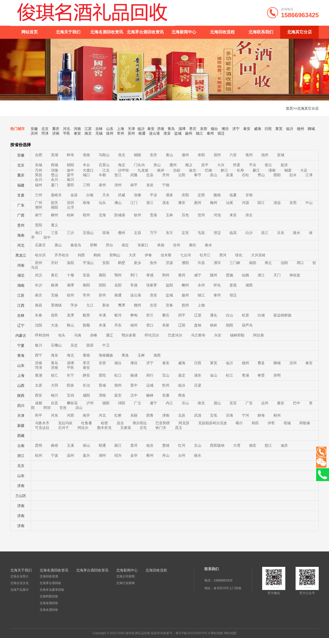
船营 (86, 315)
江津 (309, 175)
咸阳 (86, 395)
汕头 (102, 203)
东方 (169, 233)
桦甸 (134, 315)
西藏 (20, 436)
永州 (201, 285)
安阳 (105, 263)
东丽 (134, 415)
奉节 (197, 175)
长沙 (38, 285)
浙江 (20, 456)
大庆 (132, 255)
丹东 (118, 325)
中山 (309, 203)
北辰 (181, 415)
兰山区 (20, 496)
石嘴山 (56, 345)
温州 (70, 455)
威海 (257, 129)
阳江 (261, 203)
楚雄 (165, 445)
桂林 (70, 215)
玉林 (169, 215)
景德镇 (56, 305)
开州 (165, 175)
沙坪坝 (123, 170)
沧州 (176, 245)
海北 (70, 355)
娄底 (233, 285)
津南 (165, 415)
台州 (181, 455)
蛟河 (118, 315)
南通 (141, 133)
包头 (61, 335)
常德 (134, 285)
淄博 (182, 129)
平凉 (153, 195)
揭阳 (54, 207)
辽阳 (181, 325)
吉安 (153, 305)
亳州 (249, 155)
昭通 (102, 445)
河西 (70, 415)
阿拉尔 (83, 428)
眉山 (217, 403)
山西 (20, 385)
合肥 (38, 155)
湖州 (102, 455)
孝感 (149, 275)
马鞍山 (104, 155)
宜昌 (86, 275)
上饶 (201, 305)
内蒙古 (20, 335)
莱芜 (278, 129)
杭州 (38, 455)
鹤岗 (97, 255)
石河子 (63, 428)
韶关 (54, 203)
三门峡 (235, 263)
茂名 (165, 203)
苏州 (131, 133)
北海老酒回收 (49, 603)
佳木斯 (166, 255)
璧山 (54, 175)
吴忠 (74, 345)
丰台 (86, 165)
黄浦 (38, 375)
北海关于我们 (68, 32)
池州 (264, 155)
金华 (134, 455)
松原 (245, 315)
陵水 (296, 233)
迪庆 (284, 445)
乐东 (280, 233)
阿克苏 (184, 423)
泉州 (102, 185)
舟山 (165, 455)
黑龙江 (20, 255)
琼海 (105, 233)
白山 (229, 315)
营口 (149, 325)
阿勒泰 (304, 423)
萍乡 (74, 305)
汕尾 (229, 203)
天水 (105, 195)
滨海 (229, 415)
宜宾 (233, 403)
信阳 (284, 263)
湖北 (20, 275)
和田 (255, 423)
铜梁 (287, 170)
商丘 (268, 263)
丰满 (102, 315)
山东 (109, 129)
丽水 (197, 455)
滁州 (185, 155)
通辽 (109, 335)
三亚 (54, 233)
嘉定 (181, 375)
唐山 (58, 245)
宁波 (54, 455)
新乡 (137, 263)
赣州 (137, 305)
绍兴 (118, 455)
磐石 (165, 315)
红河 (181, 445)
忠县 (149, 175)
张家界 (151, 285)
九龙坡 (143, 170)
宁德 (165, 185)
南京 (88, 133)
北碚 (176, 170)
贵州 (20, 225)
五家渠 (125, 428)
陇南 (217, 195)
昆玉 (178, 428)
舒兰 (149, 315)
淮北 (121, 155)
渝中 (70, 170)
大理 (236, 445)
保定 (125, 245)
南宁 (38, 215)
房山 (157, 165)
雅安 (280, 403)
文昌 (137, 233)
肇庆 (181, 203)
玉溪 (70, 445)
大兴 (220, 165)
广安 (249, 403)
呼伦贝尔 (152, 335)
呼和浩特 (42, 335)
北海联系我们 (261, 32)
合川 (38, 179)
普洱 (134, 445)
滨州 (34, 133)
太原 (38, 385)
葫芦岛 (247, 325)
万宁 (153, 233)
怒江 (268, 445)
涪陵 (54, 170)
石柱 (245, 175)
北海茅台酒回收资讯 (145, 32)
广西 (20, 215)
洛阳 (70, 263)
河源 (245, 203)
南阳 (252, 263)
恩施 (229, 275)
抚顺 (86, 325)
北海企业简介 (19, 576)
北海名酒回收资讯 (106, 32)
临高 (233, 233)
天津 (131, 129)
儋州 (121, 233)
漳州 (118, 185)
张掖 (137, 195)
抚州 (185, 305)
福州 (38, 185)
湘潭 (70, 285)
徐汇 (54, 375)
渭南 (102, 395)
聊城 (311, 129)
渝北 (192, 170)
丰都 (102, 175)
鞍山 (70, 325)
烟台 (214, 129)
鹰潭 (121, 305)
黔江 (224, 170)
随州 (213, 275)
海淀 (121, 165)
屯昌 (201, 233)
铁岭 (213, 325)
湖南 (20, 285)
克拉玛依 (65, 423)
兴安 (217, 335)
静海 (261, 415)
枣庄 (192, 129)
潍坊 (225, 129)
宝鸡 (70, 395)
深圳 (70, 203)
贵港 (153, 215)
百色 (185, 215)
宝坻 (213, 415)
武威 (121, 195)
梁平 (70, 175)
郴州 (185, 285)
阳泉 (70, 385)
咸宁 (197, 275)
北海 (102, 215)
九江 (90, 305)
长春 (38, 315)
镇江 (199, 133)
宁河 (245, 415)
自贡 (54, 403)
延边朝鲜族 (282, 315)
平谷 (252, 165)
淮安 (167, 133)
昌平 (204, 165)
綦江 (256, 170)
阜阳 (201, 155)
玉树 (141, 355)
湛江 (149, 203)
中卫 (105, 345)
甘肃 (20, 195)
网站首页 (29, 32)
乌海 (77, 335)
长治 (86, 385)
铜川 (54, 395)
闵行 (149, 375)
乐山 (185, 403)
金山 (213, 375)
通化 (213, 315)
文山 (197, 445)
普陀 (102, 375)
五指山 (88, 233)
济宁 (236, 129)
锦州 (134, 325)
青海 (20, 355)
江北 (105, 170)
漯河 (217, 263)
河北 (66, 129)
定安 (185, 233)
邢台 (109, 245)
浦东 (197, 375)
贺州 (201, 215)
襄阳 (102, 275)
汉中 (134, 395)
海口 (38, 233)
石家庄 (40, 245)
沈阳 (38, 325)
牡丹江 (205, 255)
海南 (20, 235)
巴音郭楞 (163, 423)
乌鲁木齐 (42, 423)
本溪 (102, 325)
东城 (38, 165)
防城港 (119, 215)
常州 (120, 133)
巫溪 (229, 175)
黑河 (222, 255)
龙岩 (149, 185)
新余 (105, 305)
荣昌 (38, 175)
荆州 (165, 275)
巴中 (296, 403)
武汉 (38, 275)
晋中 (134, 385)
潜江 (261, 275)
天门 (277, 275)
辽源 (197, 315)
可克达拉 (42, 428)
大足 (303, 170)
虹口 (118, 375)
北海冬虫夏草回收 (52, 590)
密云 (268, 165)
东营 (203, 129)
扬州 (188, 133)
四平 (181, 315)
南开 (86, 415)
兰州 (38, 195)
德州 (300, 129)
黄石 (54, 275)
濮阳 (185, 263)
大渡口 (88, 170)
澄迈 (217, 233)
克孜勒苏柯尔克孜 (212, 423)
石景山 (104, 165)
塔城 (287, 423)
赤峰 (93, 335)
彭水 (293, 175)
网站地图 (217, 633)
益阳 (169, 285)
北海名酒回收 (49, 610)
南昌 (38, 305)
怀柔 (236, 165)
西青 (149, 415)
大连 (54, 325)
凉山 (79, 408)
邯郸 (93, 245)
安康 (165, 395)
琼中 (47, 237)
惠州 (197, 203)
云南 (20, 446)
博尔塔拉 (139, 423)
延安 (118, 395)
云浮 (70, 207)
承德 (160, 245)
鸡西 (81, 255)
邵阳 (102, 285)
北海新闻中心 (183, 32)
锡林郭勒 (237, 335)
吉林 (99, 129)
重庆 (55, 129)
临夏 (233, 195)
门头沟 (139, 165)
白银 (90, 195)
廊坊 (192, 245)
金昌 (74, 195)
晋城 (102, 385)
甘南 (249, 195)
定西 (201, 195)
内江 (169, 403)
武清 (197, 415)
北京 (45, 129)
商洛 (181, 395)
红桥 (118, 415)
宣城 (280, 155)
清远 (277, 203)
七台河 (185, 255)
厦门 (54, 185)
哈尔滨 (40, 255)
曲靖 (54, 445)
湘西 (249, 285)
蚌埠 (70, 155)
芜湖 (54, 155)
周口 (300, 263)
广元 (137, 403)
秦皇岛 (75, 245)
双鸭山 (114, 255)
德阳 (105, 403)
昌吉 (120, 423)
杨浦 (134, 375)
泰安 (150, 129)
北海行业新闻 (125, 583)
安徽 (34, 129)
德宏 (252, 445)
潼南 (272, 170)
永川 (54, 179)
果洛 (125, 355)
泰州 (210, 133)
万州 (38, 170)
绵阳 (121, 403)
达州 (264, 403)
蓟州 (277, 415)
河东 (54, 415)
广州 (38, 203)
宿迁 (221, 133)
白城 (261, 315)
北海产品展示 (19, 590)
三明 (86, 185)
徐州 (109, 133)
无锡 (99, 133)
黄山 (169, 155)
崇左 (249, 215)
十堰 (70, 275)
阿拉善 (258, 335)
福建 (20, 185)
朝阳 (70, 165)
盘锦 (197, 325)
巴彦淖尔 (175, 335)
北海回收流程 (222, 32)
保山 (86, 445)
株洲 (54, 285)
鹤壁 (121, 263)
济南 (160, 129)
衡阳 (86, 285)
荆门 (134, 275)
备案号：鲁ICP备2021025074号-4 (186, 633)
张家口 (143, 245)
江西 (20, 305)
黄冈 (181, 275)
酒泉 (169, 195)
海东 (54, 355)
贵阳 (38, 225)
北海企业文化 (19, 583)
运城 (149, 385)
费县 (261, 363)
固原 (90, 345)
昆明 (38, 445)
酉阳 (277, 175)
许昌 (201, 263)
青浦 (245, 375)
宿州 (217, 155)
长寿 (240, 170)
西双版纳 (217, 445)
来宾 (233, 215)
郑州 (38, 263)
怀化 (217, 285)
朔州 (118, 385)
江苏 (88, 129)
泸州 (90, 403)
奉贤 (261, 375)
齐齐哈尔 (61, 255)
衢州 (149, 455)
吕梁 (197, 385)
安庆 (153, 155)
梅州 (213, 203)
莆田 (70, 185)
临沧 (149, 445)
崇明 (277, 375)
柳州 (54, 215)
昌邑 (54, 315)
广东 (20, 205)
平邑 (66, 133)
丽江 (118, 445)
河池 (217, 215)
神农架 (294, 275)
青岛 (171, 129)
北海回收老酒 (49, 576)
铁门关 (161, 428)
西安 (38, 395)
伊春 (148, 255)
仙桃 (245, 275)
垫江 (118, 175)
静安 (86, 375)
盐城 (177, 133)
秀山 (261, 175)
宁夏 (20, 345)
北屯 (143, 428)
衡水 (208, 245)
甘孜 (63, 408)
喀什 (239, 423)
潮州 (38, 207)
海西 (157, 355)
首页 (289, 108)
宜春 (169, 305)
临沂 (141, 129)
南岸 (160, 170)
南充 (201, 403)
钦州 (137, 215)
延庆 (284, 165)
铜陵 (137, 155)
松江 (229, 375)
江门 (134, 203)
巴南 (208, 170)
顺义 (189, 165)
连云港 (154, 133)
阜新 (165, 325)
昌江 (264, 233)
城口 (86, 175)
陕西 (20, 395)
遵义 (54, 225)
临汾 (181, 385)
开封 (54, 263)
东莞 (293, 203)
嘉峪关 (56, 195)
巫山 (213, 175)
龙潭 (70, 315)
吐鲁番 (86, 423)
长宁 (70, 375)
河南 (77, 129)
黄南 (86, 355)
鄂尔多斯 (129, 335)
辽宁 (20, 325)
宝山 (165, 375)
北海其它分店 (299, 32)
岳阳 (118, 285)
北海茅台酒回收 (50, 583)
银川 (38, 345)
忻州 (165, 385)
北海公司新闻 (125, 576)
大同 (54, 385)
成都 (38, 403)
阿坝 (47, 408)
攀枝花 (72, 403)
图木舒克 (104, 428)
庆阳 (185, 195)
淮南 (86, 155)
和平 (38, 415)
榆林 (149, 395)
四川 (20, 406)
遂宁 (153, 403)
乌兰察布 (198, 335)
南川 (70, 179)
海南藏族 (106, 355)
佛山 (118, 203)
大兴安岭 (258, 255)
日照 (268, 129)
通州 (173, 165)
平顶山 (88, 263)
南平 (134, 185)
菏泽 (45, 133)
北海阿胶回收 (49, 596)
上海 (120, 129)
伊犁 (271, 423)
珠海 (86, 203)
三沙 (70, 233)
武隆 (134, 175)
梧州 (86, 215)
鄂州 (118, 275)
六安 (233, 155)
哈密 (104, 423)
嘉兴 (86, 455)
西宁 (38, 355)
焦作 (153, 263)
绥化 (238, 255)
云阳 (181, 175)
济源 (169, 263)
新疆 (20, 426)
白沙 (249, 233)
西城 (54, 165)
